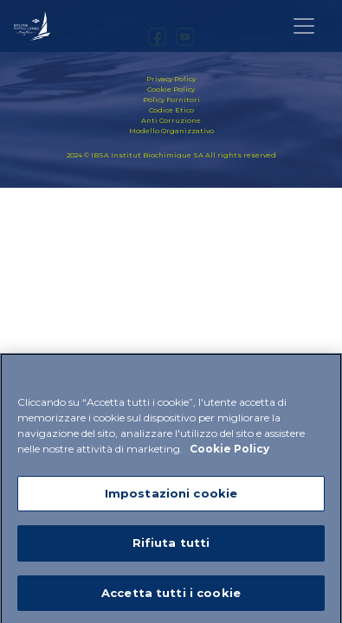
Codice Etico (171, 110)
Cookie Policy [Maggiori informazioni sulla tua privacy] (229, 452)
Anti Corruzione (171, 120)
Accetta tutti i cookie (171, 597)
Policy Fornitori (171, 99)
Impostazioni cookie (171, 497)
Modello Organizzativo (171, 130)
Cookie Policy (171, 89)
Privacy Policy (171, 78)
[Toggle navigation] (304, 26)
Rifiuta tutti (171, 547)
